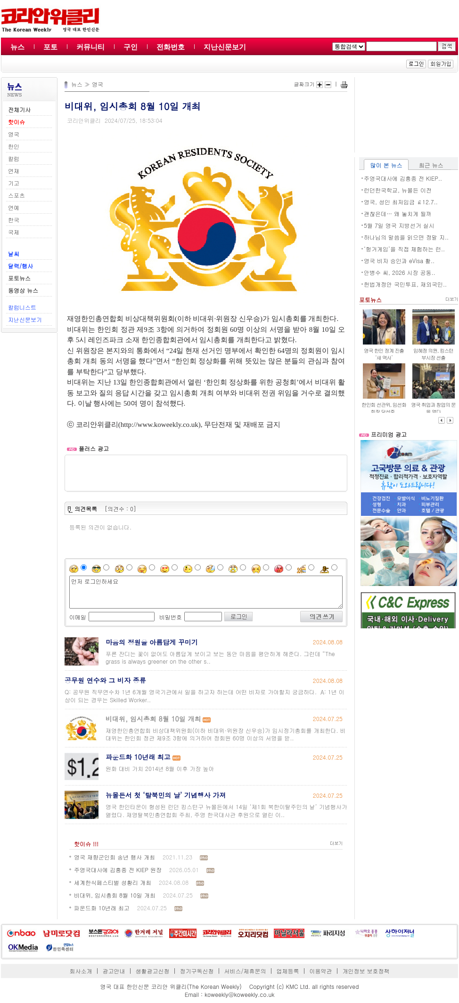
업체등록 (287, 971)
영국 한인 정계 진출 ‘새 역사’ (384, 354)
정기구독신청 (197, 971)
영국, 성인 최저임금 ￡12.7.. (401, 202)
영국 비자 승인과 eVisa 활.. (399, 261)
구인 (130, 47)
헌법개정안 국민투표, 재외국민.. (405, 284)
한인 (13, 146)
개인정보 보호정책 (365, 971)
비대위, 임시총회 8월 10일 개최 (115, 895)
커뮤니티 (90, 47)
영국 (13, 134)
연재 (13, 171)
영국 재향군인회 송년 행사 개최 (114, 857)
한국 (13, 220)
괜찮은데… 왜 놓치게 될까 (398, 213)
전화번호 (170, 47)
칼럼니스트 (22, 307)
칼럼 (13, 158)
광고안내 (114, 971)
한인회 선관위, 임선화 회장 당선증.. (383, 408)
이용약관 (320, 971)
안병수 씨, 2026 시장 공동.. (399, 272)
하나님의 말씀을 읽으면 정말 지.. (406, 237)
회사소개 (81, 971)
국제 (13, 232)
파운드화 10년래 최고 (102, 908)
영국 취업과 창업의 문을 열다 (433, 408)
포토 (50, 47)
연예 (13, 207)
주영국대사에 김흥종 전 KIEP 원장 (118, 870)
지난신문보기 (225, 47)
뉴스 (17, 47)
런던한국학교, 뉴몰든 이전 (398, 190)
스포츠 (16, 195)
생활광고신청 (153, 971)
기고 (13, 183)
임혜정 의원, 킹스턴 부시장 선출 (433, 354)
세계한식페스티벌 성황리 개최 (112, 882)
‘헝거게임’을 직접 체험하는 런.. (404, 249)
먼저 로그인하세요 (206, 592)
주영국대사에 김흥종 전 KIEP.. (403, 178)
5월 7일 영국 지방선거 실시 (399, 225)
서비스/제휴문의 (245, 971)
